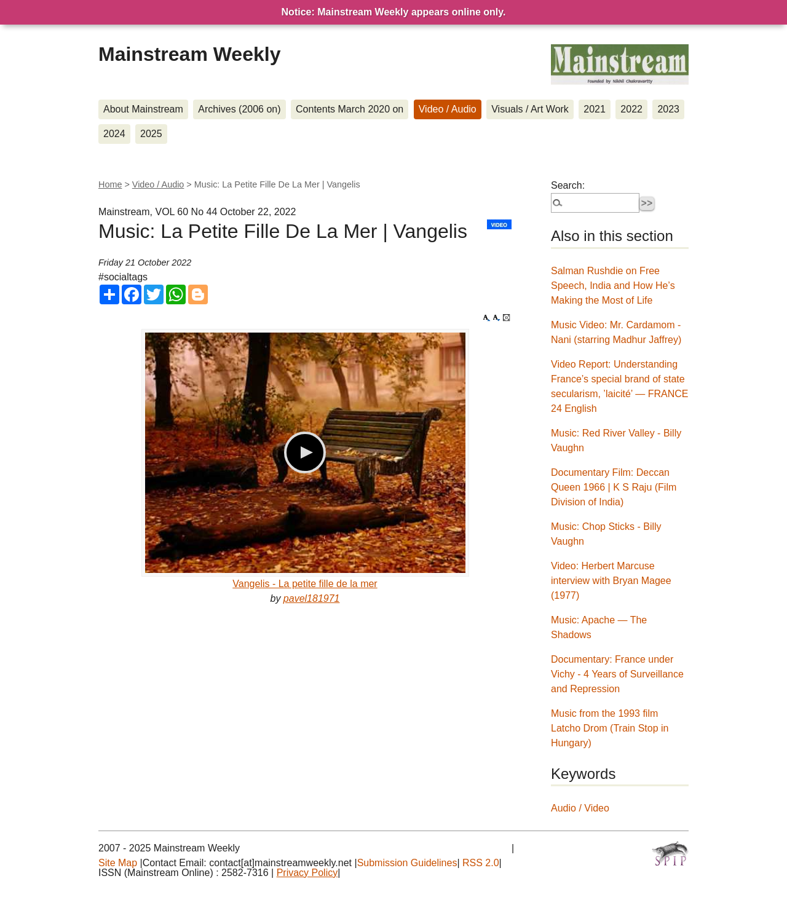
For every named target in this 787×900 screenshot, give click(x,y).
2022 (631, 109)
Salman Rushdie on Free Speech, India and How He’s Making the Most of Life (613, 286)
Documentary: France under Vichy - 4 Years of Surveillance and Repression (617, 674)
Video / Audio (448, 109)
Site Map (117, 863)
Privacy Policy (307, 872)
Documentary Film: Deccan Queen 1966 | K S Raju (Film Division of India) (613, 487)
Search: (568, 185)
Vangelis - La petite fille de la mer (304, 583)
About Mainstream (143, 109)
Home (110, 184)
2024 (114, 133)
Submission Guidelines (407, 863)
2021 (594, 109)
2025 (151, 133)
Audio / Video (580, 808)
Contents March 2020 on (349, 109)
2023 (668, 109)
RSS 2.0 (480, 863)
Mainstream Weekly (189, 54)
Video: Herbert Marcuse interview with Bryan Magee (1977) (611, 581)
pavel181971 (311, 598)
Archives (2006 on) (239, 109)
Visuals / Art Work (530, 109)
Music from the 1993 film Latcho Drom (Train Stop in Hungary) (609, 728)
